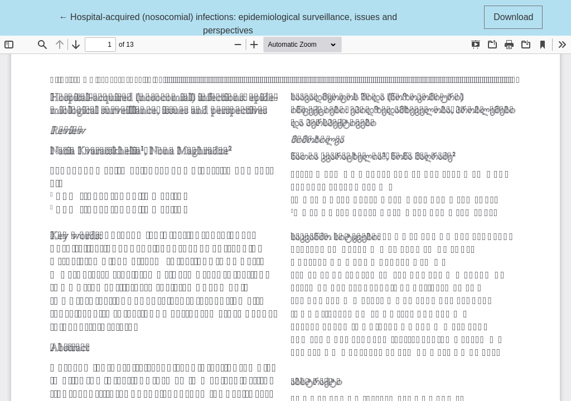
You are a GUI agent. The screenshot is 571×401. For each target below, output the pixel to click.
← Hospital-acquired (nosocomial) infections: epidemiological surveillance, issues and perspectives (228, 22)
